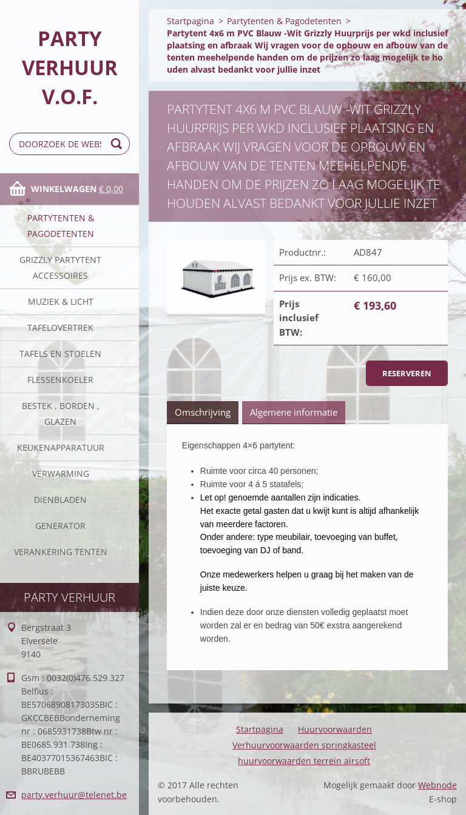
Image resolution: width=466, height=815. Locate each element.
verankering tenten (60, 551)
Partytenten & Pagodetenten (60, 225)
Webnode (437, 785)
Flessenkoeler (60, 379)
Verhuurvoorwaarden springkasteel (304, 745)
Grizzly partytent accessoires (60, 267)
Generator (60, 525)
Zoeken (118, 143)
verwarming (60, 473)
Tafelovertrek (60, 327)
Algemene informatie (293, 412)
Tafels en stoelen (60, 353)
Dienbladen (60, 499)
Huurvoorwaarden (335, 729)
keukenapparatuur (60, 447)
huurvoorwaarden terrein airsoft (304, 761)
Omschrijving (203, 412)
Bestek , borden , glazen (61, 413)
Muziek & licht (60, 301)
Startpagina (190, 21)
